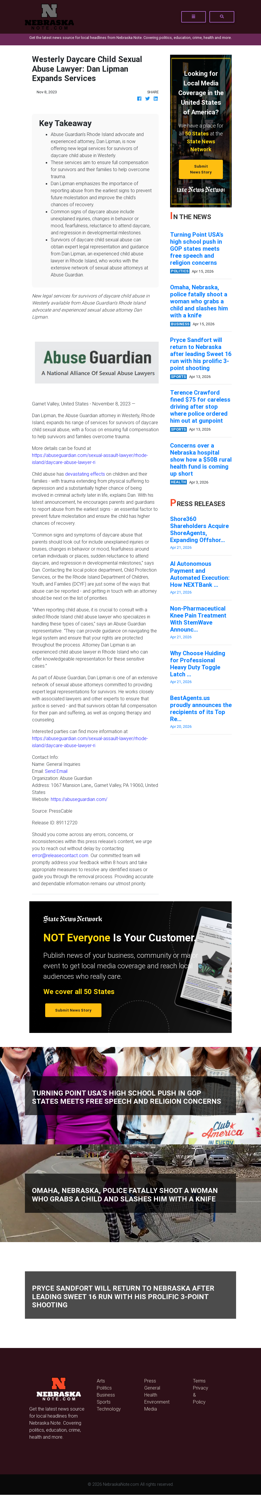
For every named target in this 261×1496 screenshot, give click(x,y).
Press (150, 1381)
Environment (157, 1402)
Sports (104, 1402)
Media (150, 1409)
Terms (199, 1381)
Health (150, 1395)
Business (106, 1395)
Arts (101, 1381)
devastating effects (85, 474)
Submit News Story (201, 169)
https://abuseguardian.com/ (79, 799)
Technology (109, 1409)
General (152, 1388)
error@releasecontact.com (60, 855)
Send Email (56, 771)
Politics (104, 1388)
